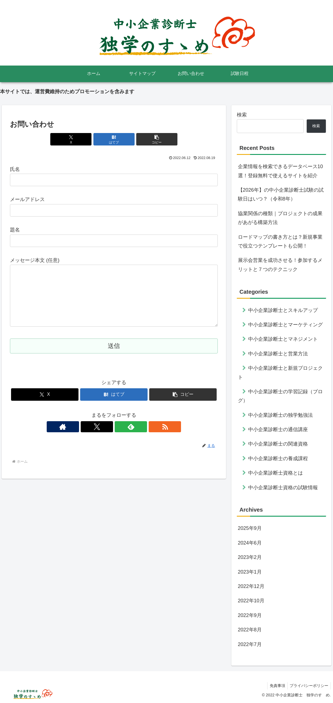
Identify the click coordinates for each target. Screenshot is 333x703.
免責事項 (275, 685)
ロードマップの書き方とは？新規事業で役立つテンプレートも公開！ (280, 241)
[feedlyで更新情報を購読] (120, 437)
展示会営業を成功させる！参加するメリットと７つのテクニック (280, 264)
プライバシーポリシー (308, 685)
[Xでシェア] (79, 139)
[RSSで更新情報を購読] (132, 437)
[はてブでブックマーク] (113, 139)
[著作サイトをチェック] (94, 437)
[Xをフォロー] (107, 437)
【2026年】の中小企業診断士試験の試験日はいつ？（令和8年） (281, 194)
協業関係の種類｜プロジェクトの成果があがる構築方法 (280, 218)
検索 (242, 115)
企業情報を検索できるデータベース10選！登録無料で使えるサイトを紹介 (280, 171)
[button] (148, 139)
